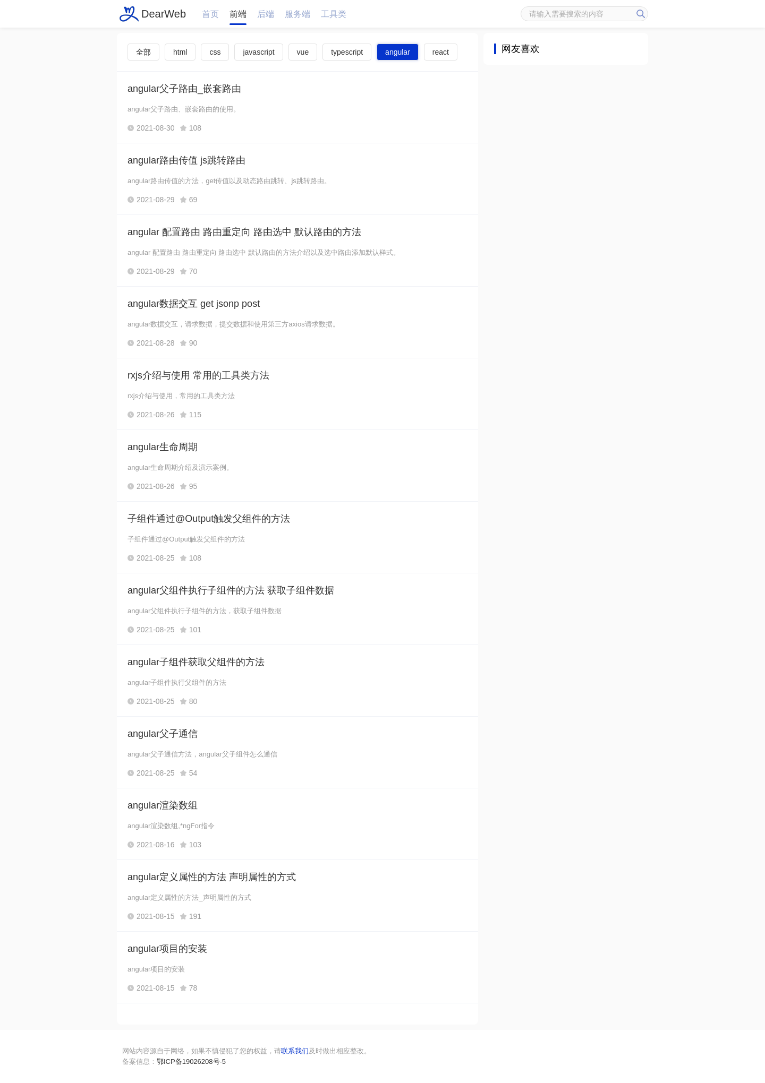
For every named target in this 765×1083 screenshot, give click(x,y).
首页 (210, 14)
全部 (143, 52)
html (180, 52)
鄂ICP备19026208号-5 (191, 1061)
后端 (265, 14)
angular (397, 52)
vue (303, 52)
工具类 (333, 14)
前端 (238, 14)
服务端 (297, 14)
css (214, 52)
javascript (258, 52)
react (440, 52)
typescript (347, 52)
